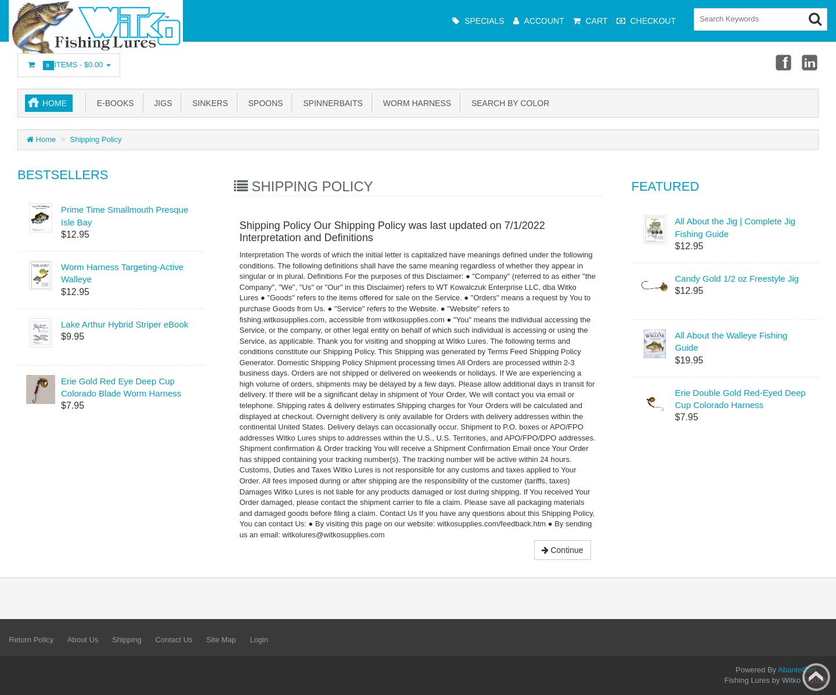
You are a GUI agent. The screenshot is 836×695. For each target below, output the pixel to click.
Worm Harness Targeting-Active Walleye (122, 273)
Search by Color (508, 103)
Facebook (782, 62)
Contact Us (173, 639)
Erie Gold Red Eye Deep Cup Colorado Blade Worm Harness (121, 387)
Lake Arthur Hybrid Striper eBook (124, 324)
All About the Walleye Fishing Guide (731, 341)
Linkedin (810, 62)
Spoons (263, 103)
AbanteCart (797, 669)
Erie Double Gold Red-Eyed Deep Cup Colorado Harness (740, 399)
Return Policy (31, 639)
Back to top (816, 677)
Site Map (221, 639)
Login (259, 639)
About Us (82, 639)
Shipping (127, 639)
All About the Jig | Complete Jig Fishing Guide (735, 227)
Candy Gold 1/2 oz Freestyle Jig (737, 278)
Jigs (161, 103)
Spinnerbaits (330, 103)
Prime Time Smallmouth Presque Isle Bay (124, 216)
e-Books (113, 103)
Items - (69, 65)
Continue (562, 550)
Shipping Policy (96, 139)
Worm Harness (415, 103)
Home (54, 103)
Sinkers (208, 103)
